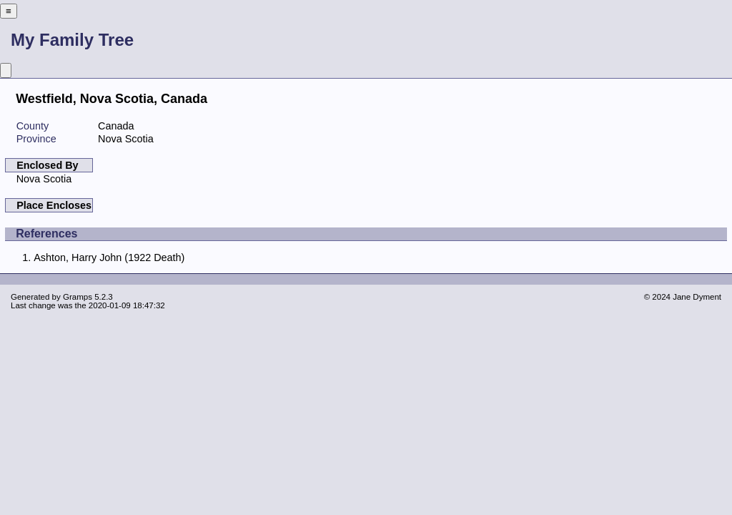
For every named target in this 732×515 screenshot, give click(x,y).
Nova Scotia (44, 179)
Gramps (77, 297)
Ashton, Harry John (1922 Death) (109, 257)
